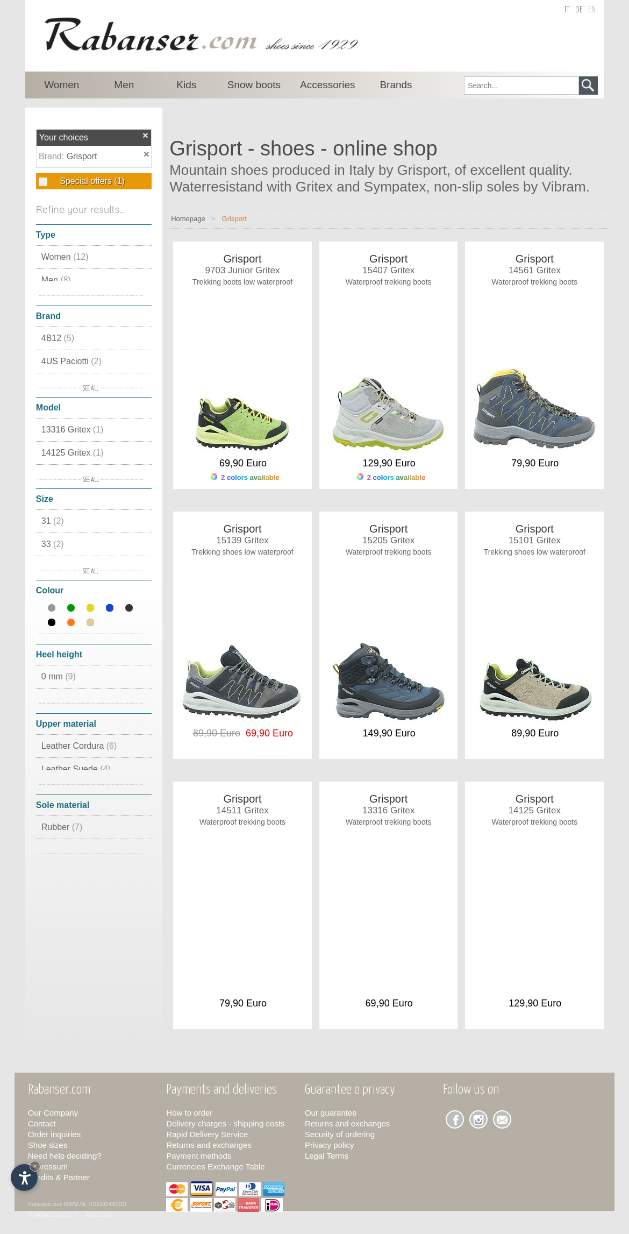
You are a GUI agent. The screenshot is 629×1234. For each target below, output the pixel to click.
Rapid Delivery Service (207, 1134)
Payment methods (198, 1155)
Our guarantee (331, 1112)
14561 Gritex (535, 270)
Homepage (188, 219)
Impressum (48, 1166)
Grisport (82, 156)
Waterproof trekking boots (389, 282)
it (567, 10)
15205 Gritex (388, 540)
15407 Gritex (388, 270)
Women (65, 256)
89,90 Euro (535, 733)
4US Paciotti (71, 361)
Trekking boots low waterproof (242, 282)
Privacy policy (329, 1145)
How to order (189, 1112)
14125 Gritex (72, 452)
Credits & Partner (59, 1177)
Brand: (53, 156)
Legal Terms (326, 1155)
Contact (42, 1123)
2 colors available (245, 477)
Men (56, 280)
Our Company (53, 1112)
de (579, 10)
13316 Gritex (72, 429)
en (592, 10)
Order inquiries (54, 1134)
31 (52, 521)
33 (52, 544)
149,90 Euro (389, 733)
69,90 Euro (243, 463)
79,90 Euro (535, 463)
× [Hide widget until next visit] (35, 1166)
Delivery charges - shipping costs (225, 1123)
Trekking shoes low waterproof (242, 552)
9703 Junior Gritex (242, 270)
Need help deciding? (65, 1155)
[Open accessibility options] (24, 1177)
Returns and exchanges (208, 1145)
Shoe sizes (47, 1145)
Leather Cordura (79, 745)
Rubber (61, 827)
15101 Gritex (535, 540)
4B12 (57, 338)
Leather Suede (76, 769)
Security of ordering (340, 1134)
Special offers (91, 181)
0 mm (58, 676)
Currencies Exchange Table (215, 1166)
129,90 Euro (389, 463)
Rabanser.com (45, 1204)
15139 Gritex (242, 540)
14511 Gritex (242, 810)
